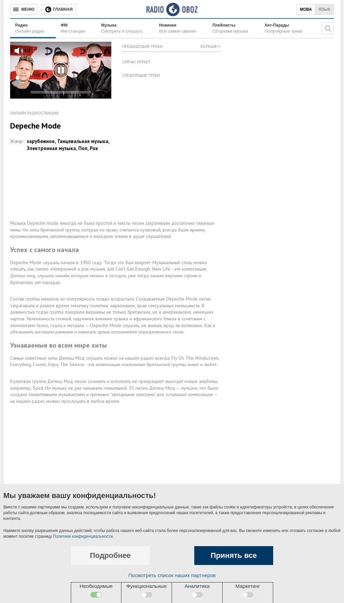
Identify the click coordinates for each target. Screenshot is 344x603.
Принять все (234, 555)
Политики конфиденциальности (83, 536)
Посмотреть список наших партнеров (172, 575)
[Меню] (23, 9)
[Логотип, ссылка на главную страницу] (171, 9)
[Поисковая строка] (328, 28)
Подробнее (110, 555)
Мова (306, 9)
